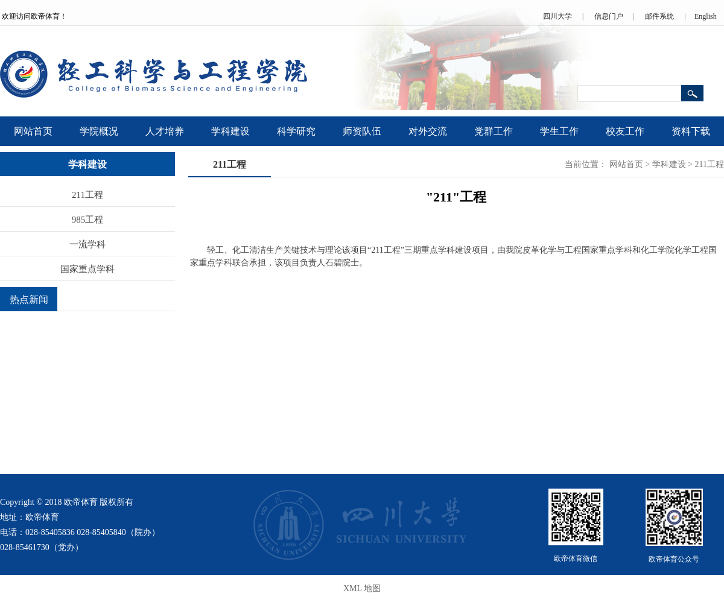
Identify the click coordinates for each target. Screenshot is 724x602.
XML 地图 (362, 588)
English (705, 16)
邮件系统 (659, 16)
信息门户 (608, 16)
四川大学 (557, 16)
